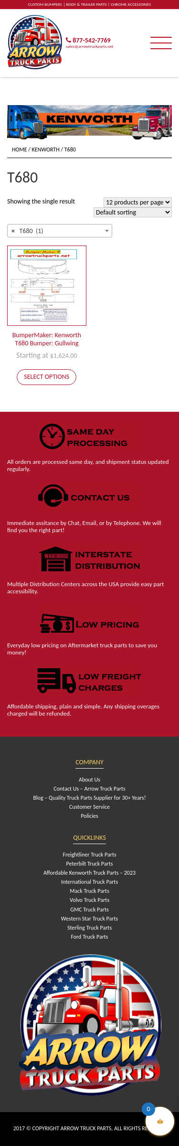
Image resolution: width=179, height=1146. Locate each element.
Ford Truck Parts (89, 936)
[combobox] (59, 230)
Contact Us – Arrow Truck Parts (89, 788)
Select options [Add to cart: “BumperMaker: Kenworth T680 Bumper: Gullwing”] (46, 377)
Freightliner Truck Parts (89, 854)
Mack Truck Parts (89, 891)
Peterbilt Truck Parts (89, 863)
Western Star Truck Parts (89, 918)
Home (19, 149)
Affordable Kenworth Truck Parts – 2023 (89, 872)
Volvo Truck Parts (89, 900)
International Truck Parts (89, 881)
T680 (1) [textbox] (27, 231)
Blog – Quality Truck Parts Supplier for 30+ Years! (89, 797)
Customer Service (89, 806)
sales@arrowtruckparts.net (89, 46)
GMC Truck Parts (89, 909)
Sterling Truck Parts (89, 927)
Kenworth (46, 149)
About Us (89, 779)
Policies (89, 816)
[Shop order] (133, 212)
